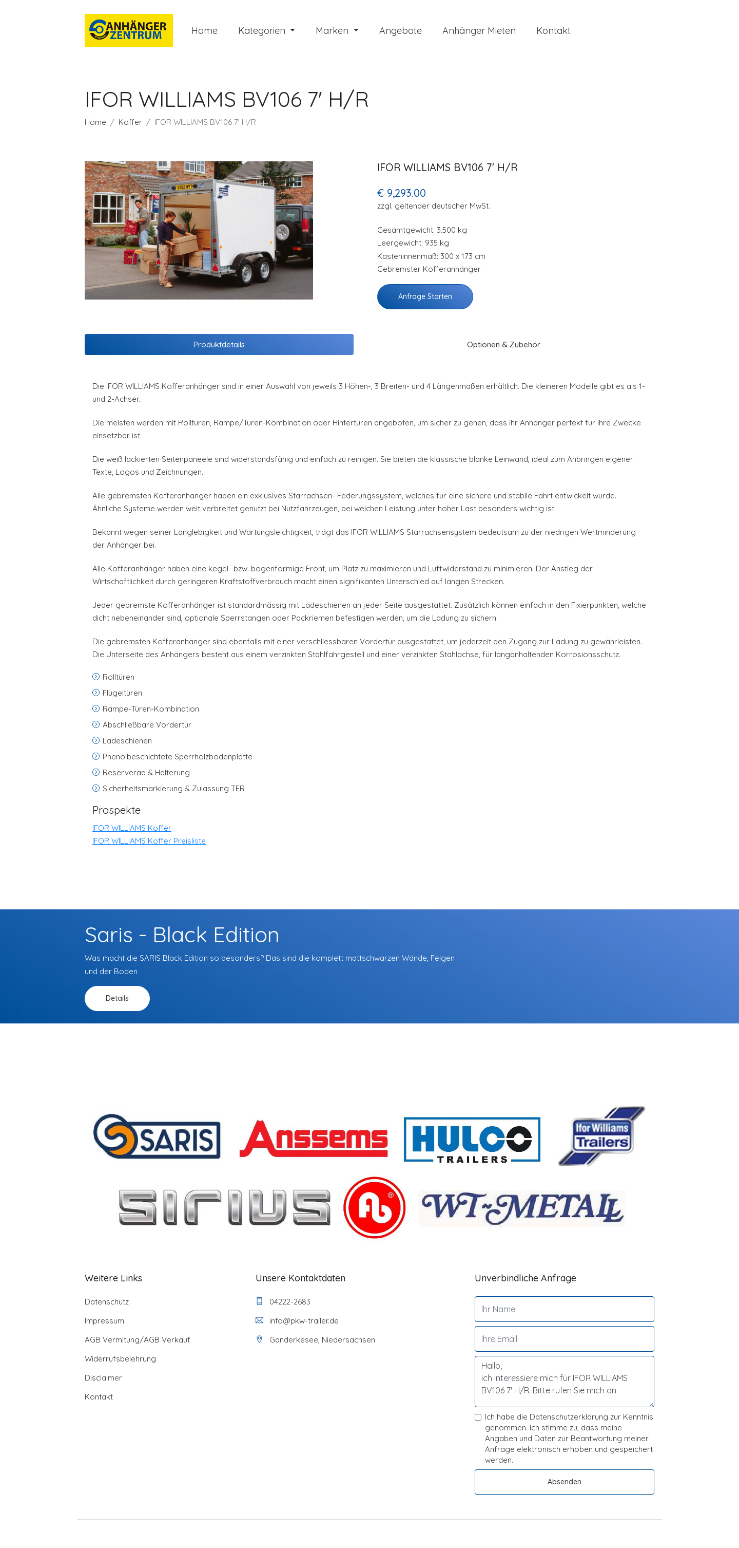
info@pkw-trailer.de (297, 1324)
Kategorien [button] (263, 32)
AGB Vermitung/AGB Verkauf (137, 1343)
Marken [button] (333, 32)
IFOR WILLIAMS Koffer (131, 831)
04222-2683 (283, 1305)
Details (117, 1001)
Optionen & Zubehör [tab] (503, 347)
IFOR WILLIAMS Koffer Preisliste (149, 844)
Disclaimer (103, 1381)
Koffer (130, 125)
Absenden (564, 1485)
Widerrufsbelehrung (120, 1362)
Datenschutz (107, 1305)
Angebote (400, 32)
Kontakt (553, 32)
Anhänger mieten (479, 32)
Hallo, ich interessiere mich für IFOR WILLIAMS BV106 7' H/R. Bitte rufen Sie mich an (564, 1385)
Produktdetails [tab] (219, 347)
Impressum (104, 1324)
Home (204, 32)
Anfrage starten (425, 299)
